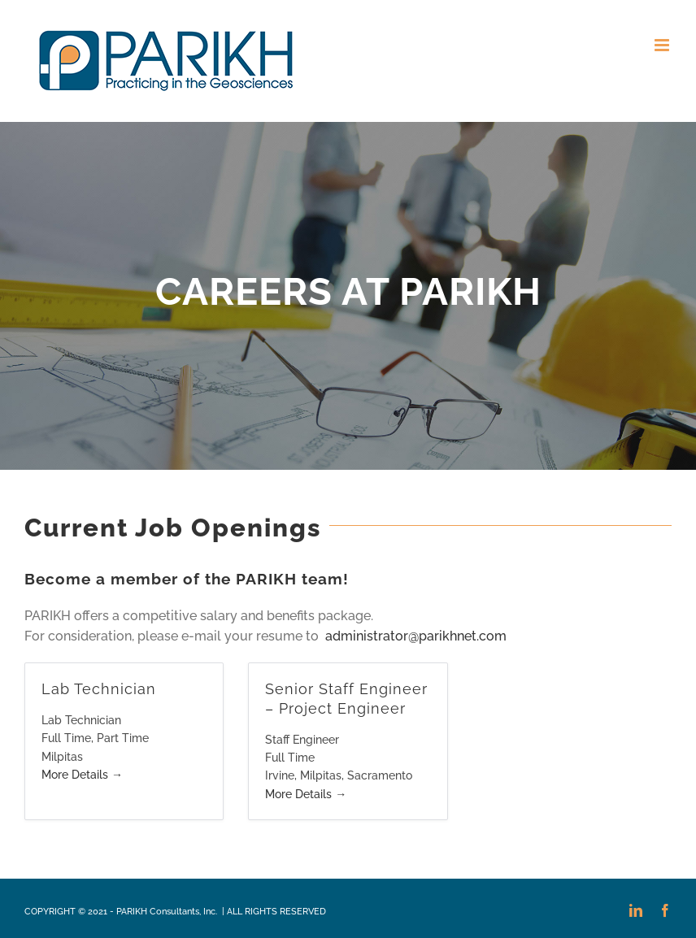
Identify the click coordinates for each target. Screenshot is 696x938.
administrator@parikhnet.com (414, 636)
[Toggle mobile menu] (663, 45)
